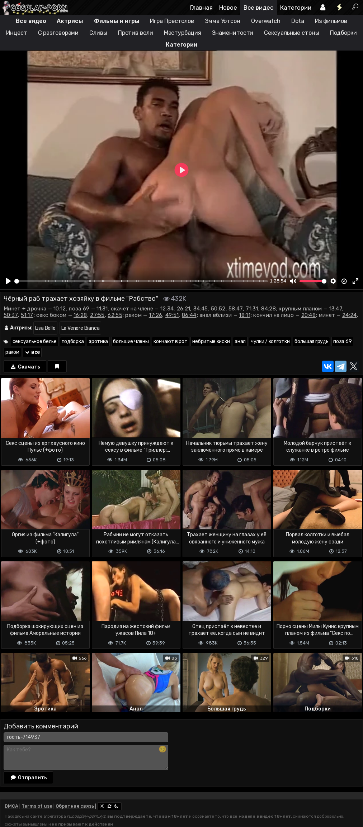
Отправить (28, 777)
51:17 (27, 315)
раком (12, 352)
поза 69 (342, 341)
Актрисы (70, 21)
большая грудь (311, 341)
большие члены (130, 341)
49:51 (172, 315)
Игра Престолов (172, 21)
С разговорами (58, 32)
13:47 (336, 308)
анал (240, 341)
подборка (73, 341)
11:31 (102, 308)
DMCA (11, 806)
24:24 (349, 315)
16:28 (80, 315)
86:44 (189, 315)
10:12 (59, 308)
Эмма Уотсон (222, 21)
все (32, 352)
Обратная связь (75, 806)
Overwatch (265, 21)
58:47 (235, 308)
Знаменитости (233, 32)
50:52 (218, 308)
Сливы (98, 32)
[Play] (8, 281)
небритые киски (211, 341)
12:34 (167, 308)
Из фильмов (331, 21)
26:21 (183, 308)
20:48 (308, 315)
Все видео (259, 7)
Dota (297, 21)
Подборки (343, 32)
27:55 (97, 315)
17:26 (155, 315)
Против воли (135, 32)
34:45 (200, 308)
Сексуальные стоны (291, 32)
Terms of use (37, 806)
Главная (201, 7)
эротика (98, 341)
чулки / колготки (270, 341)
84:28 (268, 308)
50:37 (11, 315)
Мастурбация (182, 32)
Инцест (16, 32)
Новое (228, 7)
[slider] (141, 281)
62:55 (115, 315)
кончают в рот (170, 341)
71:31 (252, 308)
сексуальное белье (35, 341)
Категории (295, 7)
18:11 (244, 315)
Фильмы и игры (117, 21)
